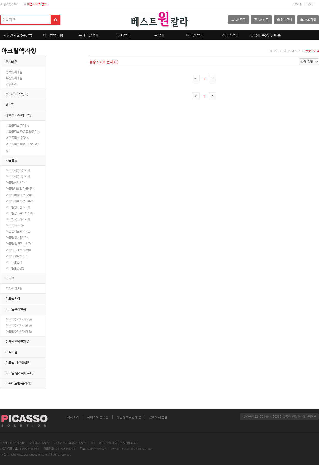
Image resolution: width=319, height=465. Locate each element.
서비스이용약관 (97, 417)
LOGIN (297, 4)
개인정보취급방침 (128, 417)
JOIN (311, 4)
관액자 (159, 35)
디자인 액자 (195, 35)
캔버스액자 (230, 35)
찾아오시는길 (158, 417)
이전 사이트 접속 (35, 4)
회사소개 (73, 417)
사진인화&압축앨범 (17, 35)
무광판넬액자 (89, 35)
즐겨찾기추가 (9, 4)
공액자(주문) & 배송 (265, 35)
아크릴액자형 (53, 35)
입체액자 (124, 35)
